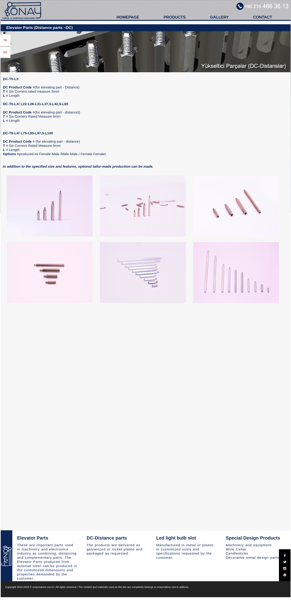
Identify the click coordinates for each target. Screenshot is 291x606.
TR (5, 40)
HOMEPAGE (128, 17)
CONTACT (262, 17)
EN (5, 52)
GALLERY (219, 17)
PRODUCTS (174, 17)
